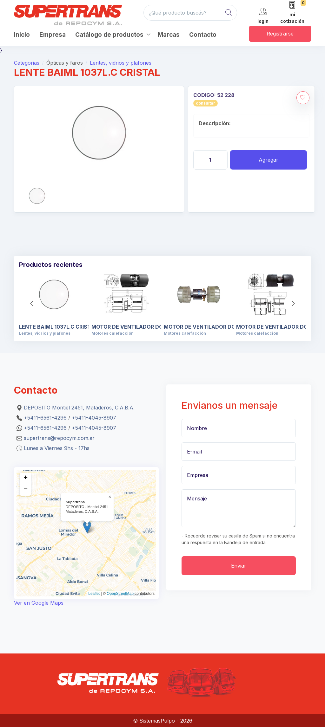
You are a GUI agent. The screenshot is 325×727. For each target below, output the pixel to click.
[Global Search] (228, 13)
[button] (293, 303)
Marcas (169, 34)
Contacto (202, 34)
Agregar (268, 160)
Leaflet (94, 593)
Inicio (22, 34)
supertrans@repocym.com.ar (59, 438)
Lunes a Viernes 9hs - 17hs (57, 448)
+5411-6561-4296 (45, 418)
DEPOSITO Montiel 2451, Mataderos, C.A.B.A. (79, 407)
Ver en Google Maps (38, 603)
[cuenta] (263, 15)
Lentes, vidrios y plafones (120, 63)
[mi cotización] (292, 12)
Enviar (238, 566)
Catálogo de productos (109, 34)
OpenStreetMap (120, 593)
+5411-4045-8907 (94, 418)
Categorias (26, 63)
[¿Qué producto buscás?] (190, 13)
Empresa (52, 34)
